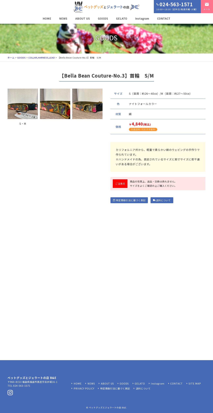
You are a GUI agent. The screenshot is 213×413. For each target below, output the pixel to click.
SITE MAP (195, 383)
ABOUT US (82, 18)
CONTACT (163, 18)
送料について (162, 200)
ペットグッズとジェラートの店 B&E (107, 407)
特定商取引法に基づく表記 (129, 200)
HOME (47, 18)
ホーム (11, 57)
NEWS (63, 18)
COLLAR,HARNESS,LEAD (42, 57)
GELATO (121, 18)
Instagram (142, 18)
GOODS (103, 18)
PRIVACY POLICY (84, 388)
